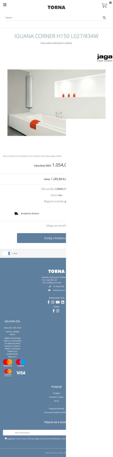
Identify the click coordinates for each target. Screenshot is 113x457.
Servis (56, 400)
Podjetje (56, 393)
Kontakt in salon (56, 397)
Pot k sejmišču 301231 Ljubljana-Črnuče (51, 281)
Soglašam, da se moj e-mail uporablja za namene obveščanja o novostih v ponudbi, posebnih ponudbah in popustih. (57, 438)
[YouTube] (58, 302)
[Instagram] (53, 302)
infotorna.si (59, 290)
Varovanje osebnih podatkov (56, 412)
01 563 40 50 (58, 286)
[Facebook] (49, 302)
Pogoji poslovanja (56, 408)
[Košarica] (104, 5)
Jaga (67, 201)
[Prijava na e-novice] (107, 432)
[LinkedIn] (63, 302)
